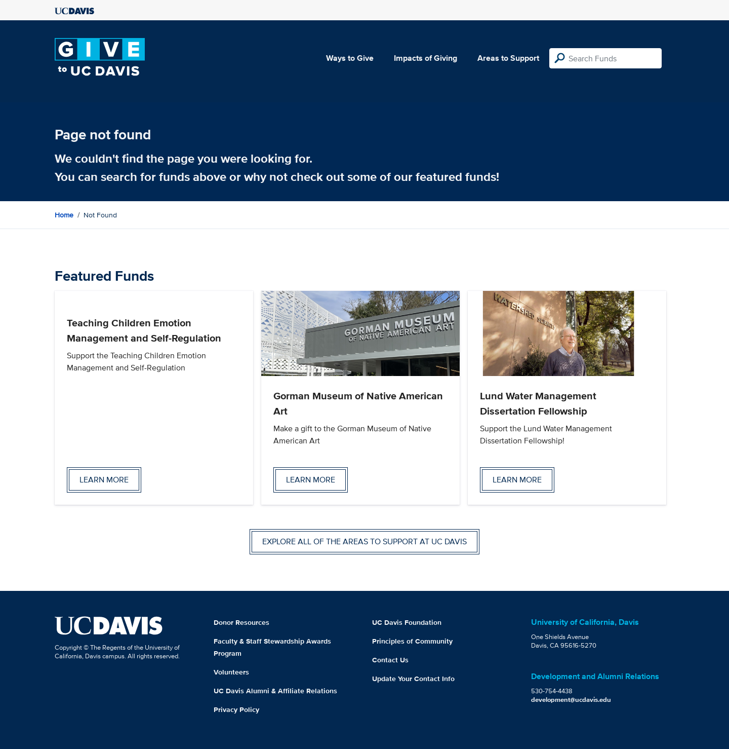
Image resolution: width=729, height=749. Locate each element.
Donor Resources (241, 622)
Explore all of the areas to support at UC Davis (364, 541)
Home (64, 215)
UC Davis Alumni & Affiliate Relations (275, 691)
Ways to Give (350, 58)
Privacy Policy (236, 709)
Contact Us (390, 660)
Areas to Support (508, 58)
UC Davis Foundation (406, 622)
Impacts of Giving (425, 58)
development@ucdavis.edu (571, 699)
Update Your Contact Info (413, 678)
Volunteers (231, 672)
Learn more (104, 479)
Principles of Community (412, 641)
